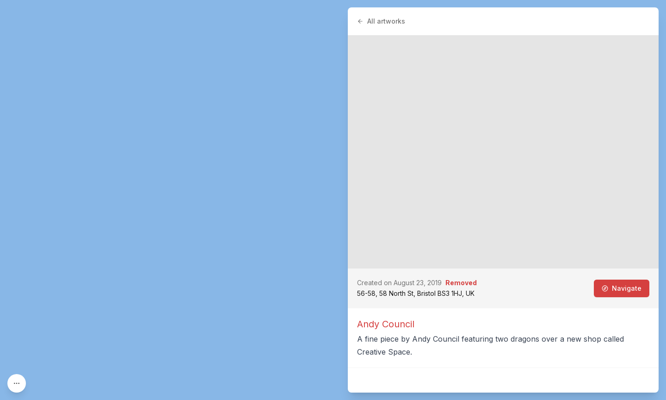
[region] (333, 200)
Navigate (621, 288)
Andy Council (385, 324)
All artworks (381, 21)
